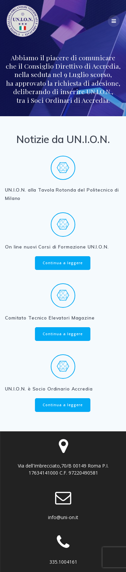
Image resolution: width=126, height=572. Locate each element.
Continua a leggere (63, 263)
